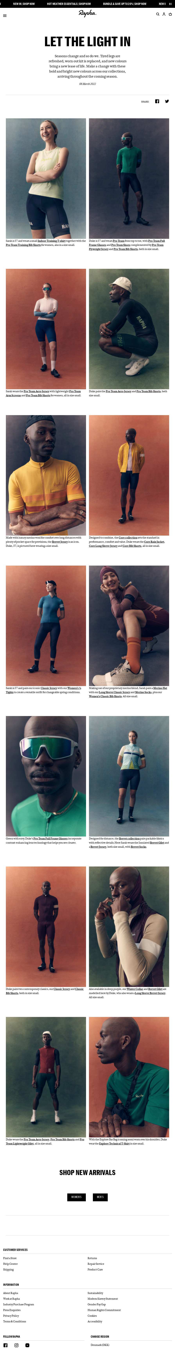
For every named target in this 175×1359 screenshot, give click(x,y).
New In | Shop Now (25, 4)
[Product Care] (130, 1270)
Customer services (15, 1250)
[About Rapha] (45, 1293)
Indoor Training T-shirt (52, 240)
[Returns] (130, 1258)
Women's (76, 1197)
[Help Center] (45, 1264)
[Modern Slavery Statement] (130, 1299)
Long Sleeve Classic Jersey (114, 692)
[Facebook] (5, 1346)
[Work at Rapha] (45, 1299)
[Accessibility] (130, 1321)
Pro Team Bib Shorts (126, 249)
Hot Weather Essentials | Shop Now (70, 4)
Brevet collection (129, 838)
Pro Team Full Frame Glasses (50, 838)
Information (11, 1284)
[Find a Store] (45, 1258)
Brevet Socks (138, 846)
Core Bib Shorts (132, 545)
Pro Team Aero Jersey (36, 391)
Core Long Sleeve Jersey (103, 545)
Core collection (128, 537)
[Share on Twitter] (167, 101)
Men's (100, 1197)
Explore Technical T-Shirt (114, 1143)
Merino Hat (160, 688)
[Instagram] (16, 1346)
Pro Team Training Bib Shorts (23, 244)
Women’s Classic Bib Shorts (105, 696)
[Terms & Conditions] (45, 1321)
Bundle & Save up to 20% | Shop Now (125, 4)
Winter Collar (135, 989)
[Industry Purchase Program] (45, 1304)
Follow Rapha (11, 1336)
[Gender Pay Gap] (130, 1304)
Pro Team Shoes (120, 244)
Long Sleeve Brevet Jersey (150, 993)
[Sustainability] (130, 1293)
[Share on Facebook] (157, 101)
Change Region (100, 1336)
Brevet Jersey (60, 541)
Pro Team (118, 240)
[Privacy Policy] (45, 1316)
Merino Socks (143, 692)
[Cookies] (130, 1316)
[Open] (4, 16)
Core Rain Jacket (154, 541)
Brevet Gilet (157, 842)
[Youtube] (27, 1346)
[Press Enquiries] (45, 1310)
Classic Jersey (49, 688)
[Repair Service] (130, 1264)
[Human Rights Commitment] (130, 1310)
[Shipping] (45, 1270)
